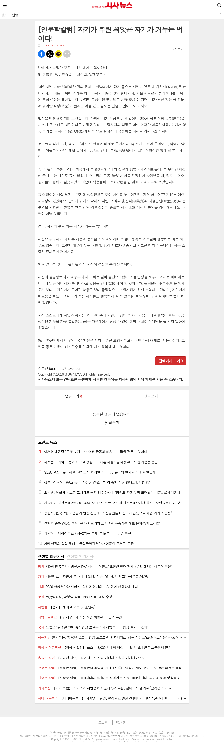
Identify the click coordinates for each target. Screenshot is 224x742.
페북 (41, 54)
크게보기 (177, 49)
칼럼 (15, 14)
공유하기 (219, 15)
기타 (67, 54)
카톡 (58, 54)
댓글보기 (73, 396)
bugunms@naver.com (65, 368)
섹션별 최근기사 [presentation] (51, 556)
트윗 (50, 54)
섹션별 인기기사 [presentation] (80, 556)
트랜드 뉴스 (47, 442)
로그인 (102, 722)
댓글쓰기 (150, 396)
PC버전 (121, 722)
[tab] (50, 556)
